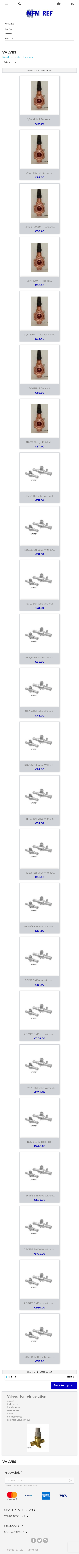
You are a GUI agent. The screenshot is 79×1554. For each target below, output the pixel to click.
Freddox (8, 33)
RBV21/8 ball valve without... (39, 1034)
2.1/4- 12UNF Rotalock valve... (39, 334)
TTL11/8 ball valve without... (40, 819)
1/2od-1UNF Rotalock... (39, 119)
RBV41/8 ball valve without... (39, 1303)
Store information (20, 1509)
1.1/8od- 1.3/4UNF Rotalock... (39, 227)
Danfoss (8, 29)
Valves (9, 23)
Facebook (33, 1540)
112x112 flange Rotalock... (39, 442)
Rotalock (9, 38)
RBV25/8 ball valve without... (39, 1088)
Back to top (63, 1386)
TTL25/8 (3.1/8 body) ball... (39, 1141)
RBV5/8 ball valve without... (39, 657)
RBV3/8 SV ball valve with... (39, 1357)
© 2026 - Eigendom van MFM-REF (22, 1550)
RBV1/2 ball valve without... (39, 603)
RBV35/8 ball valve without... (39, 1249)
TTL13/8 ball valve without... (39, 872)
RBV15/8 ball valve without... (39, 926)
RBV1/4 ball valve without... (39, 496)
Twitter (39, 1540)
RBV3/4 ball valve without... (39, 711)
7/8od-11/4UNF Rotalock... (39, 173)
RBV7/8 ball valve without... (39, 765)
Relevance (10, 62)
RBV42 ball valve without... (39, 980)
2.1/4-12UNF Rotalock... (39, 280)
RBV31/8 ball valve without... (39, 1195)
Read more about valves (17, 57)
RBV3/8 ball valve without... (39, 549)
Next (71, 1377)
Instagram (45, 1540)
